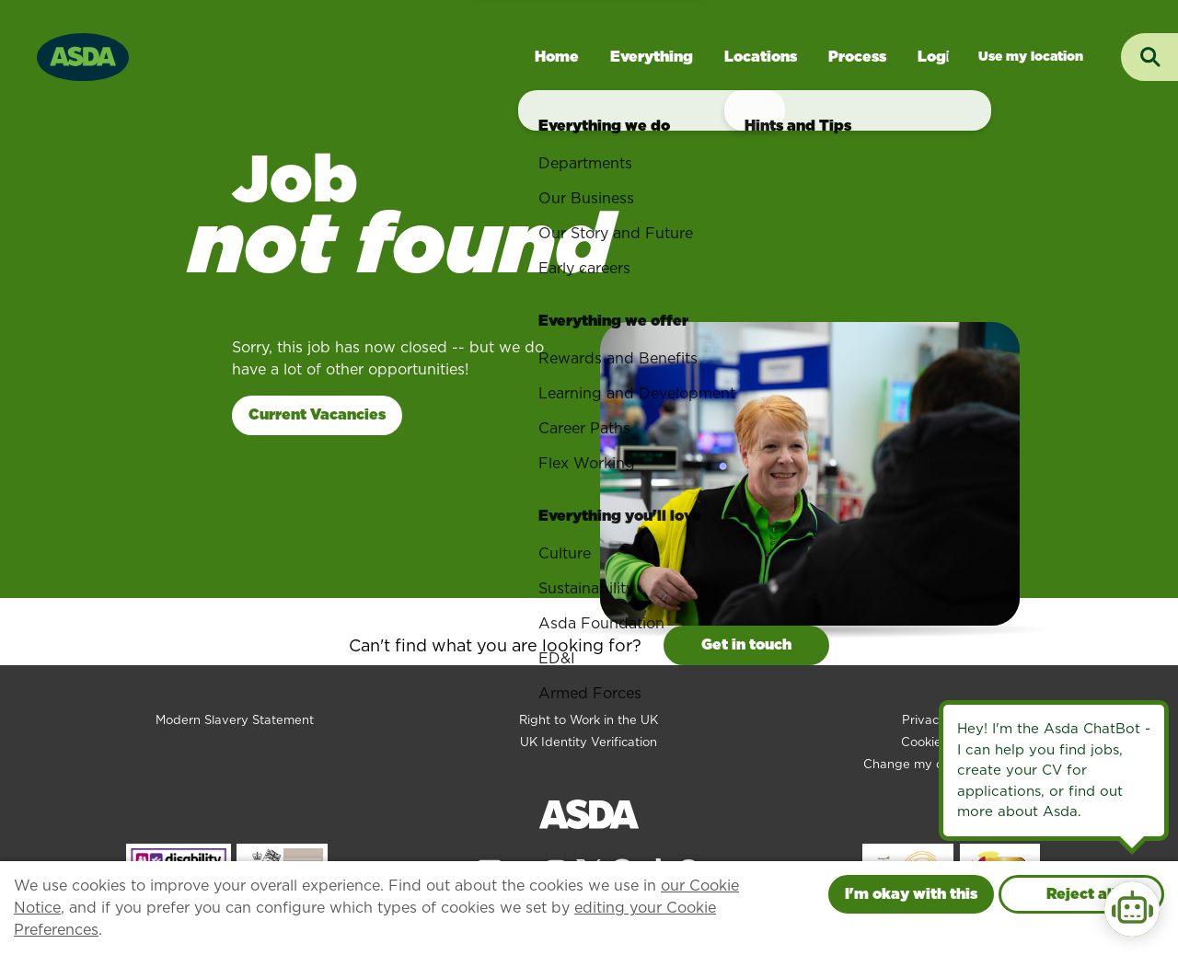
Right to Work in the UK (588, 720)
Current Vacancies (317, 414)
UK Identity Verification (588, 742)
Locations (760, 56)
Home (557, 56)
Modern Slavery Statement (235, 720)
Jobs (1030, 56)
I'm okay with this (911, 894)
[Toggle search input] (1149, 57)
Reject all (1081, 894)
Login (939, 56)
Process (857, 56)
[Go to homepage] (83, 54)
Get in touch (746, 644)
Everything (651, 56)
